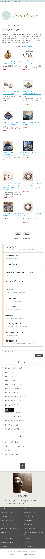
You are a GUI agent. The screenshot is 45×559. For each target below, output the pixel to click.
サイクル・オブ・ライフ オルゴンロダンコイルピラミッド (32, 94)
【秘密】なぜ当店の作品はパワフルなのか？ (33, 533)
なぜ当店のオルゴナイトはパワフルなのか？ (23, 274)
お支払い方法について (6, 512)
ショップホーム (4, 508)
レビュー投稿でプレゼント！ (30, 528)
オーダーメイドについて (23, 325)
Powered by (22, 554)
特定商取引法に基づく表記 (7, 542)
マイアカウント (27, 542)
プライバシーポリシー (29, 546)
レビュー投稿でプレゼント (23, 334)
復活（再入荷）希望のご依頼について (10, 528)
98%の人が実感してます (7, 520)
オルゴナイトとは (23, 266)
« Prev (18, 234)
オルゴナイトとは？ (28, 516)
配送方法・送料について (29, 512)
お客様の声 (23, 291)
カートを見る (4, 546)
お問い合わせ (27, 508)
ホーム (4, 25)
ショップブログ (23, 249)
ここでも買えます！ (23, 342)
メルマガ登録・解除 (23, 257)
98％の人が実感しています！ (23, 283)
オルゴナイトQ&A (23, 300)
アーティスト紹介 (23, 308)
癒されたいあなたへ (13, 25)
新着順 (30, 46)
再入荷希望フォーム (23, 317)
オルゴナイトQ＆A (5, 524)
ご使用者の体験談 (28, 520)
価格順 (24, 46)
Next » (27, 234)
